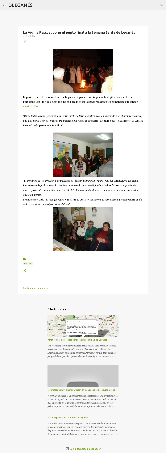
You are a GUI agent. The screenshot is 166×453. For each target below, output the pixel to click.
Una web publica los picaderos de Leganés (67, 417)
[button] (25, 42)
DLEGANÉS (20, 5)
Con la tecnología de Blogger (83, 449)
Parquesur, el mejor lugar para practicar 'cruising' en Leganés (77, 340)
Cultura (28, 263)
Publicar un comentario (35, 288)
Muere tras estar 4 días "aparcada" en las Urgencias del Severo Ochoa (81, 390)
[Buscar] (36, 5)
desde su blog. (31, 106)
